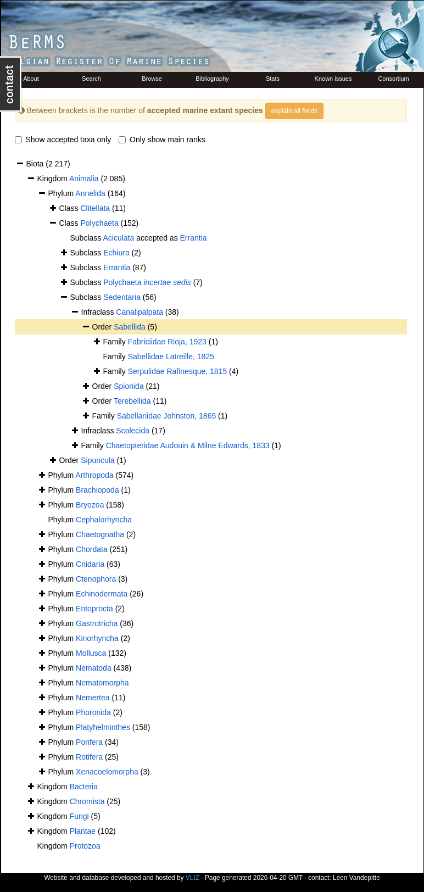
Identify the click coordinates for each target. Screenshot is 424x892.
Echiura (116, 252)
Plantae (83, 831)
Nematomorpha (102, 682)
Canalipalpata (139, 312)
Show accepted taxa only (63, 139)
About (31, 78)
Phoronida (93, 712)
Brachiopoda (97, 490)
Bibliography (212, 78)
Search (91, 78)
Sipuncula (98, 460)
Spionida (129, 386)
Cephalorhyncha (104, 519)
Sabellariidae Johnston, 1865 (166, 415)
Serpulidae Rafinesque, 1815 (177, 371)
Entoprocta (94, 608)
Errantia (193, 237)
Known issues (333, 78)
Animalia (84, 178)
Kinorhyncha (97, 638)
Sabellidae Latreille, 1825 (171, 356)
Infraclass (98, 312)
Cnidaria (90, 564)
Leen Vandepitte (356, 878)
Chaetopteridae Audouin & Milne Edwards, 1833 (188, 445)
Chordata (92, 549)
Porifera (89, 742)
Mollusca (91, 653)
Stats (273, 78)
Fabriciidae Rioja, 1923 (167, 341)
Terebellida (132, 401)
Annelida (90, 193)
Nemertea (92, 697)
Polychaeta (99, 223)
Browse (152, 78)
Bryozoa (90, 504)
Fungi (79, 816)
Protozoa (85, 845)
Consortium (393, 78)
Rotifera (89, 756)
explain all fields (294, 111)
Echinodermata (101, 593)
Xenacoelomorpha (107, 771)
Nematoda (93, 668)
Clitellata (95, 208)
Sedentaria (122, 297)
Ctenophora (96, 579)
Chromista (87, 801)
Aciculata (118, 237)
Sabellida (130, 326)
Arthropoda (94, 475)
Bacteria (84, 786)
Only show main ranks (162, 139)
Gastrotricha (97, 623)
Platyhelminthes (103, 727)
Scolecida (132, 430)
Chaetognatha (100, 534)
